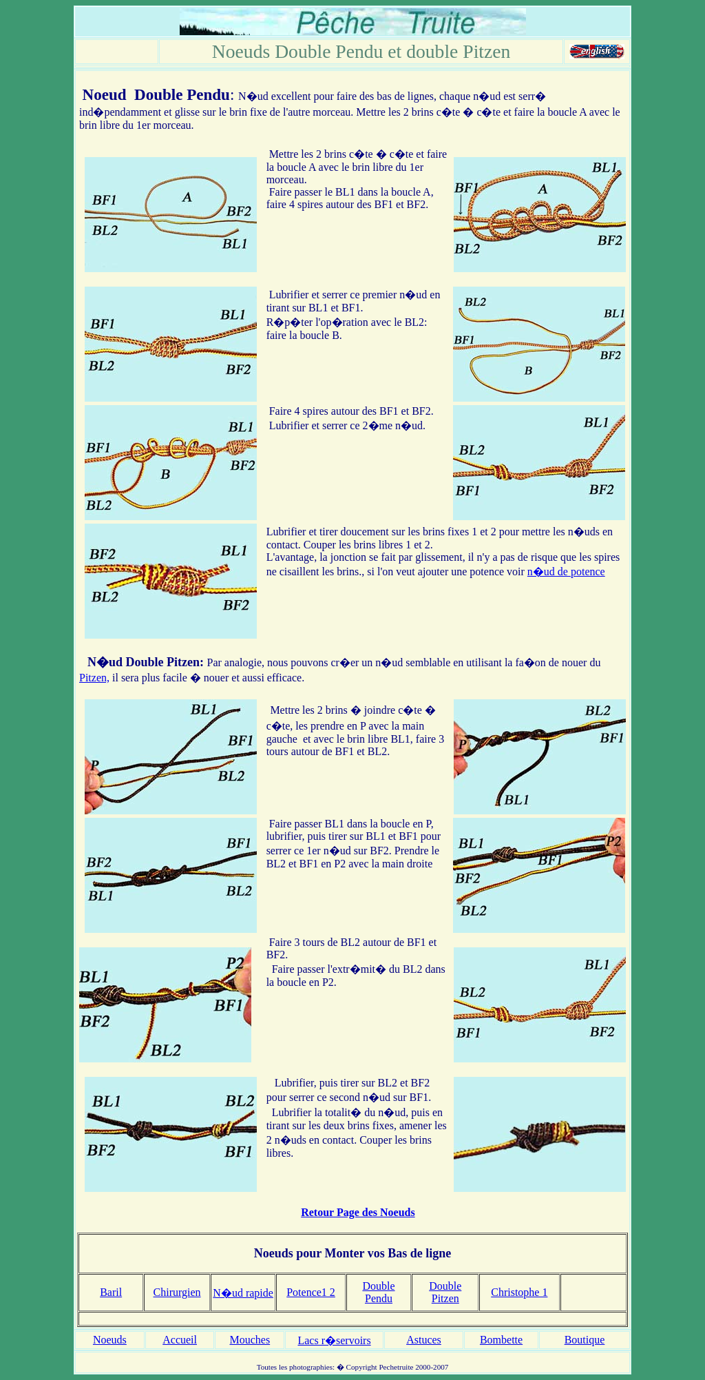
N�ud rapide (243, 1293)
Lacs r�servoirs (333, 1340)
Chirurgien (177, 1292)
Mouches (250, 1340)
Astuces (423, 1340)
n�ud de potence (566, 571)
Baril (111, 1292)
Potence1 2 (310, 1292)
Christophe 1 (519, 1292)
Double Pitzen (163, 662)
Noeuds (110, 1340)
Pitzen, (94, 677)
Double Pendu (182, 94)
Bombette (501, 1340)
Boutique (585, 1340)
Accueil (179, 1340)
